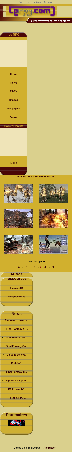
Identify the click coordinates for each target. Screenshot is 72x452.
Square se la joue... (17, 380)
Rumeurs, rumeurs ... (17, 320)
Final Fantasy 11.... (17, 372)
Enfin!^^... (17, 363)
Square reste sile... (17, 337)
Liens (13, 162)
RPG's (13, 91)
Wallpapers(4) (16, 296)
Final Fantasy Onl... (17, 346)
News (13, 82)
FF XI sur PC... (17, 397)
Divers (13, 117)
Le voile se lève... (17, 354)
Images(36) (16, 288)
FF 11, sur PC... (17, 389)
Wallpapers (13, 108)
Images (13, 100)
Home (13, 74)
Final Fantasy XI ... (17, 328)
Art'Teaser (50, 447)
